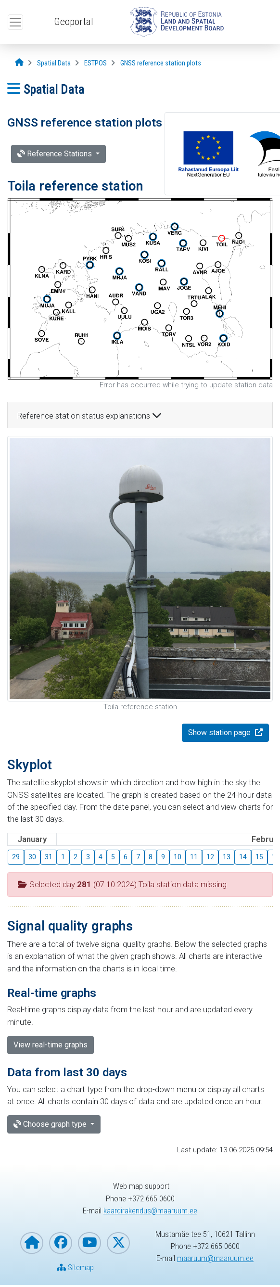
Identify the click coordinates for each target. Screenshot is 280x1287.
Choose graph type (51, 1124)
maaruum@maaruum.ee (215, 1258)
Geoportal (73, 21)
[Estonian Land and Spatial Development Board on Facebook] (60, 1243)
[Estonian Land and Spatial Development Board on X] (118, 1243)
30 (32, 857)
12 (210, 857)
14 (243, 857)
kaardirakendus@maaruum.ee (150, 1210)
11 (194, 857)
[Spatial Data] (54, 63)
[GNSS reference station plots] (160, 63)
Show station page (220, 732)
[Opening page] (19, 63)
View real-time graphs (50, 1044)
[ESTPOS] (95, 63)
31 (48, 857)
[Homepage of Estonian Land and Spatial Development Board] (31, 1243)
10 (177, 857)
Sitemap (75, 1267)
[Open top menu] (15, 22)
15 (259, 857)
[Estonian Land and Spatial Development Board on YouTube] (89, 1243)
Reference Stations (55, 153)
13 (226, 857)
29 (16, 857)
